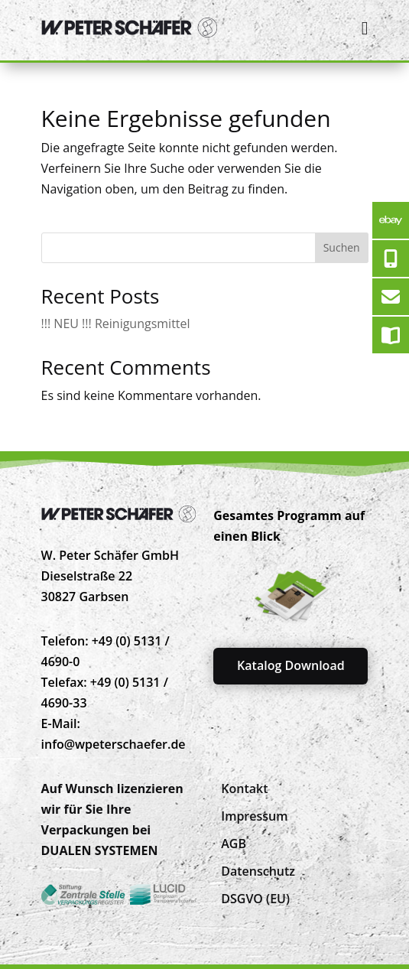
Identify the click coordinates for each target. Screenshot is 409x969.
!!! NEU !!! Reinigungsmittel (115, 323)
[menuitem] (244, 788)
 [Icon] (365, 27)
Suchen (341, 247)
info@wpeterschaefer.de (113, 744)
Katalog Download (291, 665)
